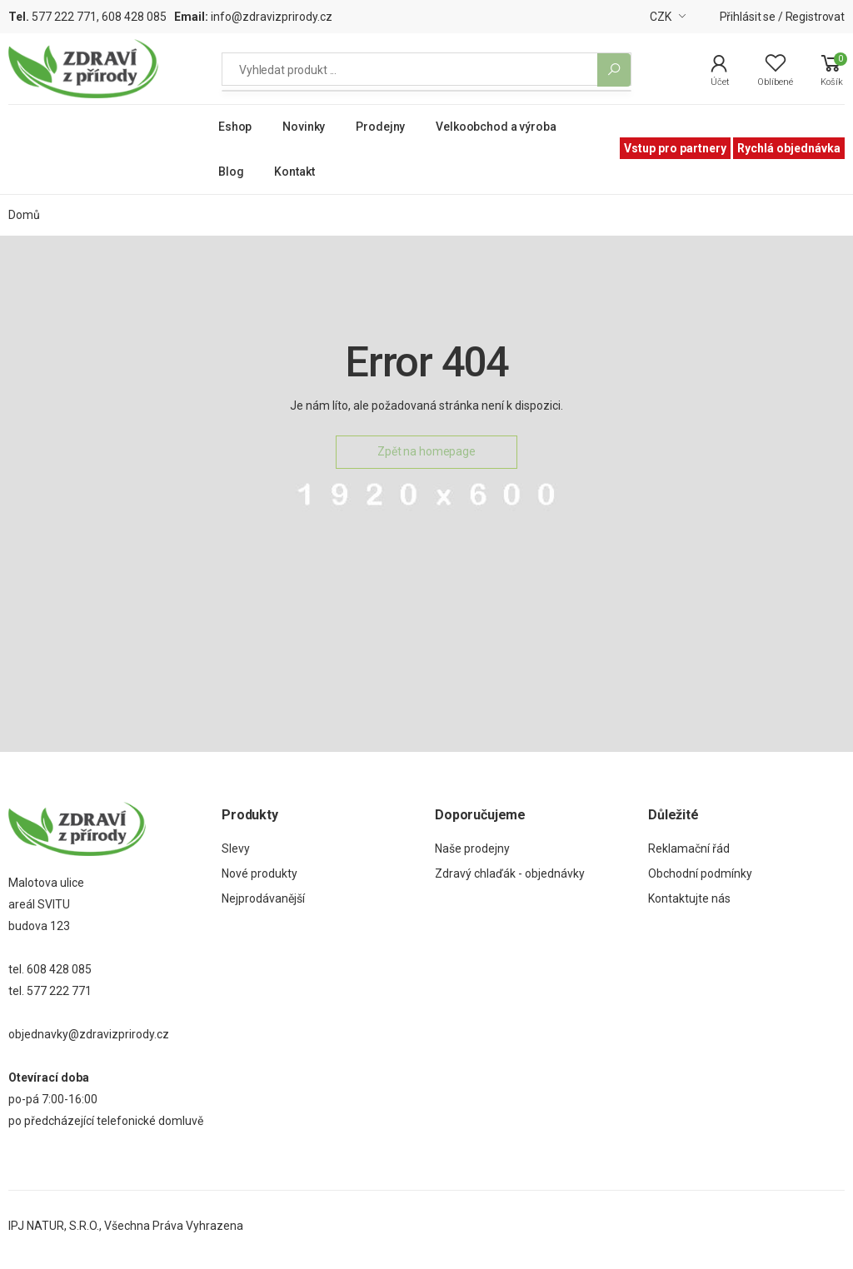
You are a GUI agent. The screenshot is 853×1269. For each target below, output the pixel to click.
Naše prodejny (472, 848)
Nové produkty (259, 873)
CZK (660, 16)
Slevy (236, 848)
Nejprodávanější (263, 898)
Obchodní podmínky (700, 873)
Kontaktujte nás (689, 898)
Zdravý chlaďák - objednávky (510, 873)
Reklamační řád (689, 848)
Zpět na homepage (426, 451)
